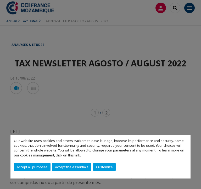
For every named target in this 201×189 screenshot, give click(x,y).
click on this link (68, 155)
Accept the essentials (71, 167)
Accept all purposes (32, 167)
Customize (104, 167)
